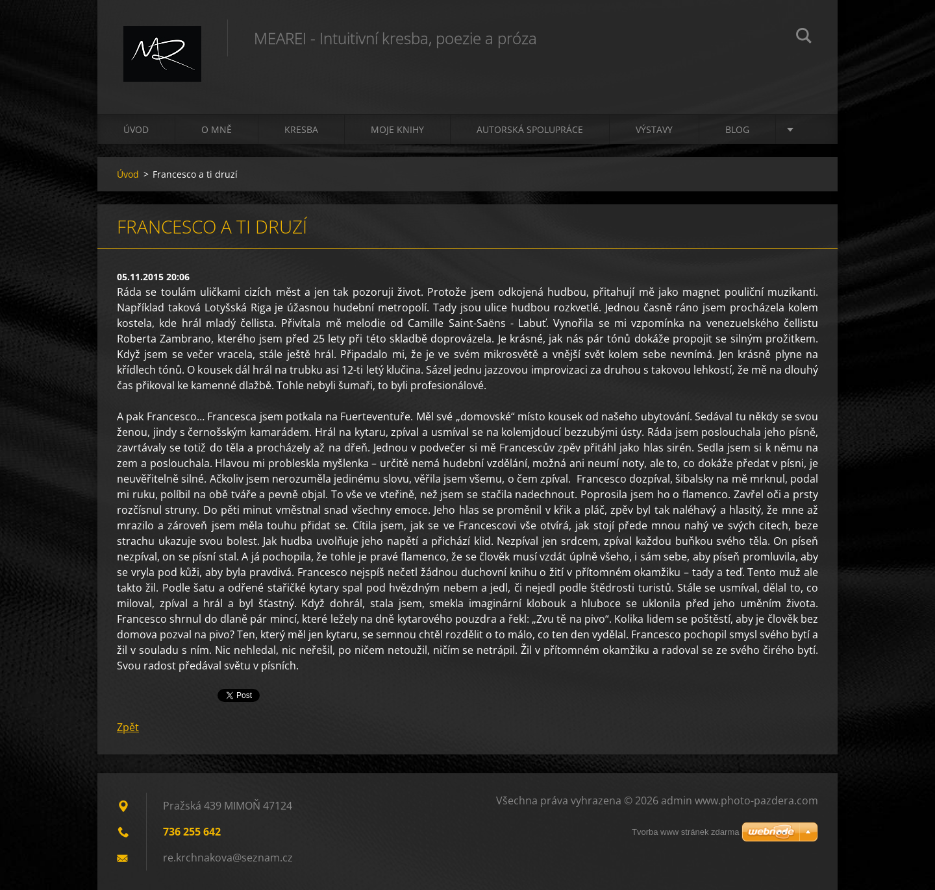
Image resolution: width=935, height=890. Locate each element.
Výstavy (654, 129)
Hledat (804, 37)
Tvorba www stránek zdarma (685, 832)
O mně (216, 129)
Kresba (301, 129)
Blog (737, 129)
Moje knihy (397, 129)
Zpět (128, 727)
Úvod (136, 129)
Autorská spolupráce (530, 129)
